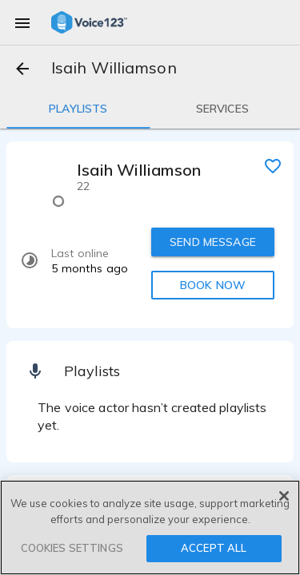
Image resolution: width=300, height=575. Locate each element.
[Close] (284, 496)
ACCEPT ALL (213, 547)
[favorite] (273, 165)
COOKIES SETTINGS (72, 547)
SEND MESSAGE (213, 242)
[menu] (22, 22)
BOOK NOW (213, 285)
